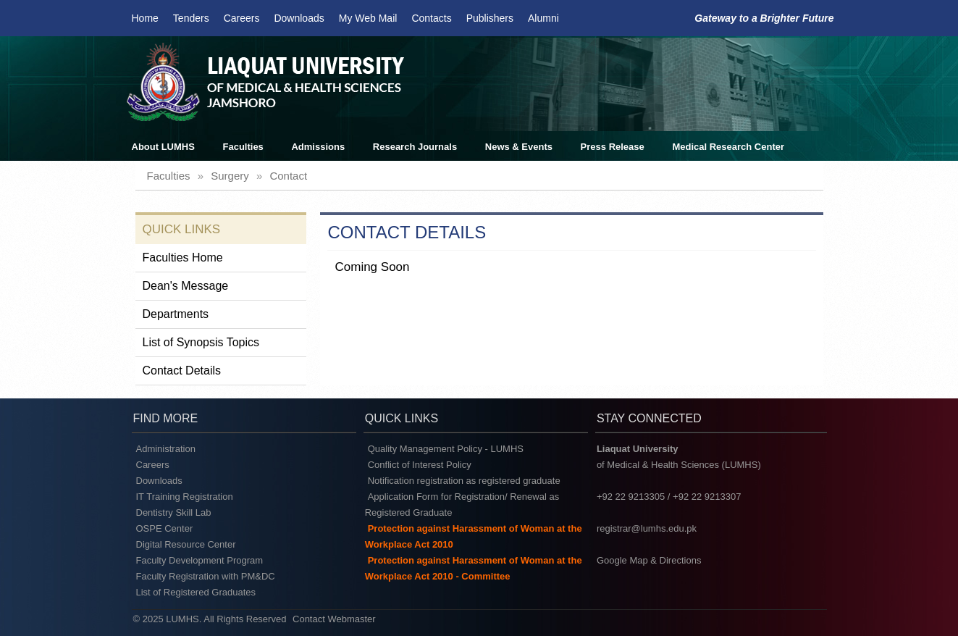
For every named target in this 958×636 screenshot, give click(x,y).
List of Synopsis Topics (201, 342)
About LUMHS (163, 146)
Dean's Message (186, 286)
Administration (166, 448)
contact (288, 176)
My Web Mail (368, 18)
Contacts (431, 18)
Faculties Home (183, 257)
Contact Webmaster (334, 619)
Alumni (543, 18)
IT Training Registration (184, 496)
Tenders (191, 18)
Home (145, 18)
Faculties (243, 146)
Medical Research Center (728, 146)
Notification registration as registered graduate (464, 480)
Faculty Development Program (200, 560)
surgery (230, 176)
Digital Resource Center (186, 544)
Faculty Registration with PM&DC (205, 576)
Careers (242, 18)
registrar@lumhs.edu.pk (647, 528)
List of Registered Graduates (196, 592)
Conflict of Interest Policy (419, 464)
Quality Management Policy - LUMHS (446, 448)
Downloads (299, 18)
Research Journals (415, 146)
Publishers (489, 18)
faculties (168, 176)
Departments (176, 314)
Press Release (612, 146)
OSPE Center (164, 528)
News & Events (518, 146)
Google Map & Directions (649, 560)
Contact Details (182, 370)
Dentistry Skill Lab (173, 512)
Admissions (318, 146)
